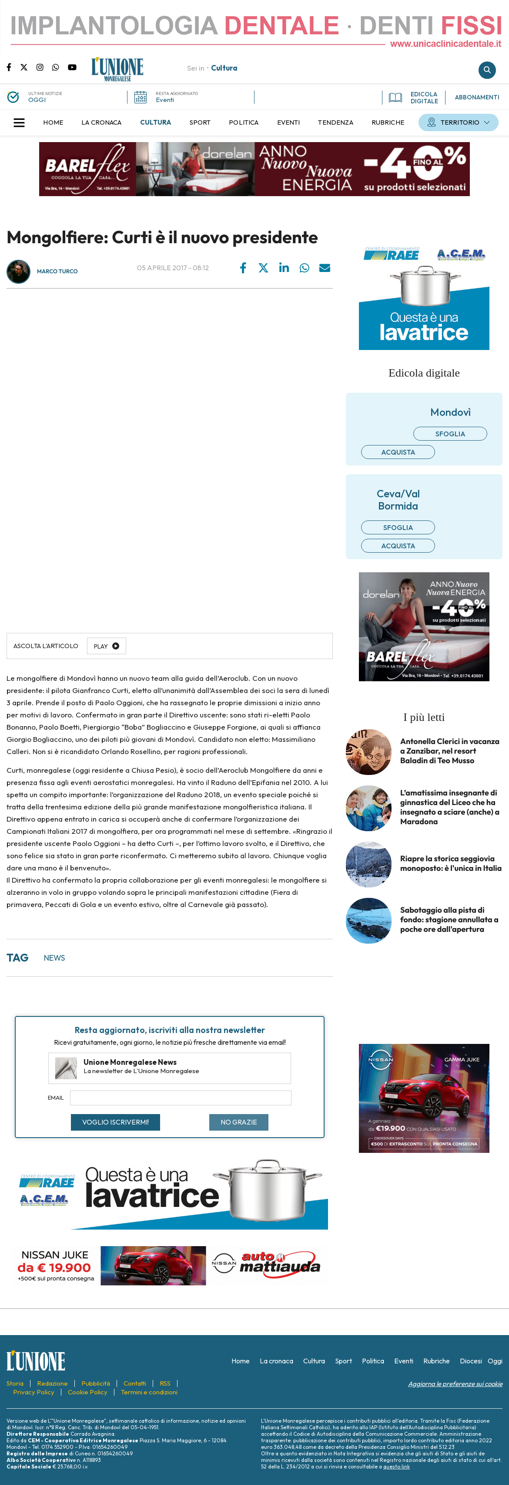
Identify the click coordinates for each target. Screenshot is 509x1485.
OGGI (37, 99)
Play (101, 646)
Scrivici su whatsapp (60, 66)
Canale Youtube (72, 66)
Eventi (165, 99)
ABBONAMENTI (477, 97)
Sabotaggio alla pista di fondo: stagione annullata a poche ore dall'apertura (449, 919)
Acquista (398, 452)
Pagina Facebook (13, 66)
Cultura (224, 67)
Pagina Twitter (28, 66)
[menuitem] (53, 122)
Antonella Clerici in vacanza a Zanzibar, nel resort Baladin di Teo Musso (449, 751)
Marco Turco (57, 271)
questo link (396, 1466)
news (54, 958)
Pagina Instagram (44, 66)
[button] (19, 122)
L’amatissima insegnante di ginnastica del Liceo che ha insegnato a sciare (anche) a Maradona (449, 807)
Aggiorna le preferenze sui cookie (455, 1384)
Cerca (487, 70)
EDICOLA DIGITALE (413, 98)
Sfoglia (450, 433)
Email (56, 1097)
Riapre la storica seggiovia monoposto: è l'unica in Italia (451, 863)
